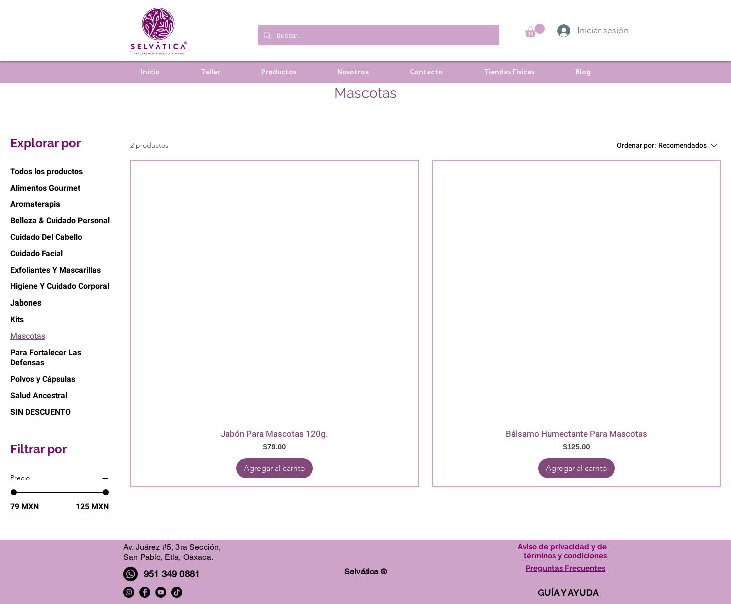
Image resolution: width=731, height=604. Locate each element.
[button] (535, 30)
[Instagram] (128, 592)
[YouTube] (160, 592)
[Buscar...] (377, 35)
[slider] (14, 492)
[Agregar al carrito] (274, 468)
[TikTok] (176, 592)
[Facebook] (144, 592)
